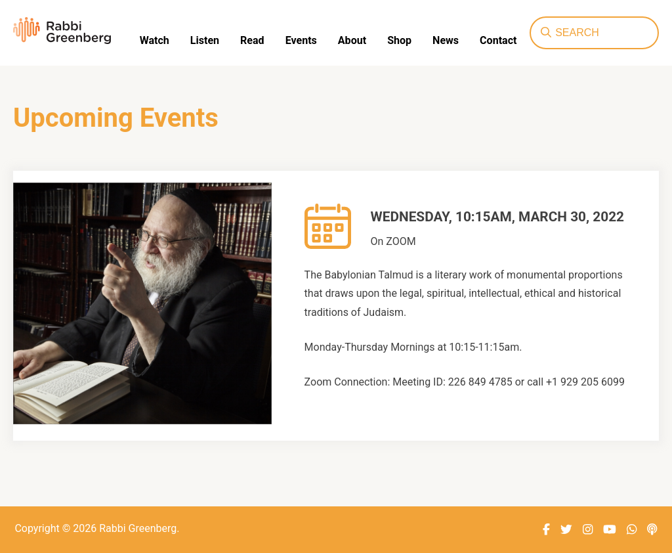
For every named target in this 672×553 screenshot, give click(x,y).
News (445, 40)
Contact (497, 40)
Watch (154, 40)
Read (252, 40)
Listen (204, 40)
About (351, 40)
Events (300, 40)
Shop (399, 40)
